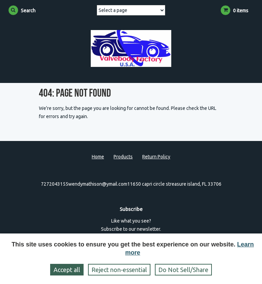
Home (98, 156)
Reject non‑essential (119, 269)
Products (123, 156)
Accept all (67, 269)
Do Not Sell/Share (183, 269)
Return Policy (156, 156)
